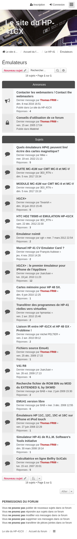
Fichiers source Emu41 (32, 348)
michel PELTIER (49, 334)
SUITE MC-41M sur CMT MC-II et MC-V (43, 169)
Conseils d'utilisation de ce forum (40, 117)
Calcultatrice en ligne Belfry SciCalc (41, 458)
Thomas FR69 (48, 100)
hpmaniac (45, 312)
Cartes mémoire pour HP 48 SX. (38, 287)
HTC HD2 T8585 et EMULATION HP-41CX (44, 216)
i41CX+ (21, 198)
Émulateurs (14, 62)
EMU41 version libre (30, 401)
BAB (42, 391)
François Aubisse (49, 251)
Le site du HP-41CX (29, 27)
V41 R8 (21, 365)
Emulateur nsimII (28, 234)
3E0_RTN (45, 172)
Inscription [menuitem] (37, 4)
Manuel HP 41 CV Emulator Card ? (40, 248)
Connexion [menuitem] (57, 4)
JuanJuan (45, 273)
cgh (42, 237)
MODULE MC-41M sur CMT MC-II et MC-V (45, 183)
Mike (42, 155)
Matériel (34, 129)
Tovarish (44, 202)
